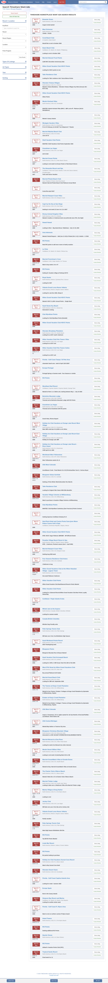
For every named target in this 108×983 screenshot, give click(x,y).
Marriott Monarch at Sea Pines (52, 739)
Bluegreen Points (48, 649)
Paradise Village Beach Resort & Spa (54, 540)
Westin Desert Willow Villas (51, 749)
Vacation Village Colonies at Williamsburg (56, 495)
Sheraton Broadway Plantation (52, 331)
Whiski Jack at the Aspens (51, 609)
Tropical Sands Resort (49, 952)
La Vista (45, 249)
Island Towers (47, 918)
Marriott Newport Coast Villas (52, 196)
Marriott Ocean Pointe (49, 158)
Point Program (7, 51)
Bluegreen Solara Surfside (51, 475)
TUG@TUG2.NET (54, 975)
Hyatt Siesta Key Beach (50, 306)
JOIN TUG (11, 980)
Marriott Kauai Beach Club (51, 677)
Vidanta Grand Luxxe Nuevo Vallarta (54, 287)
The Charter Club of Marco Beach (53, 771)
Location (5, 44)
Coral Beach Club (48, 38)
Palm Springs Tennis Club (51, 629)
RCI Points (46, 241)
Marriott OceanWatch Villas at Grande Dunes (57, 759)
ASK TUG (54, 980)
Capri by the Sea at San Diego (52, 204)
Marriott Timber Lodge (49, 781)
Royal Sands (46, 277)
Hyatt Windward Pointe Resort (52, 640)
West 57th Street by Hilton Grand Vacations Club (58, 667)
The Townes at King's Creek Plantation (55, 686)
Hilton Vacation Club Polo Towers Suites (56, 348)
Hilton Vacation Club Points (51, 580)
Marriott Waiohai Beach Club (52, 131)
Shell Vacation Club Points (51, 140)
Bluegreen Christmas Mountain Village (55, 731)
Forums (37, 2)
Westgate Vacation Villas (50, 123)
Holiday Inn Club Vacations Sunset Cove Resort (58, 860)
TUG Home (6, 9)
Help (43, 2)
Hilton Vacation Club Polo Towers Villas (55, 339)
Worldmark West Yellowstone (52, 455)
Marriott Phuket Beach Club (51, 179)
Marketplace (27, 2)
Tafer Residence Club (49, 74)
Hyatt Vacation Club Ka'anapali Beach (55, 657)
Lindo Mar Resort (48, 843)
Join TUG (61, 2)
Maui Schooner (47, 29)
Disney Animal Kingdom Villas (52, 214)
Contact (49, 2)
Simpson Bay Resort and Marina (53, 898)
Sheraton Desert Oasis (50, 870)
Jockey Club (46, 801)
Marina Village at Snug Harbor (52, 790)
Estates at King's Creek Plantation (53, 697)
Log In (55, 2)
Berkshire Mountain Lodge (51, 396)
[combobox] (14, 34)
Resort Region (7, 38)
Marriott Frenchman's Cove (51, 259)
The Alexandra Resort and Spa (52, 168)
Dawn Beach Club (48, 48)
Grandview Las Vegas (49, 148)
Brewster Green (47, 19)
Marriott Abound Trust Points (52, 58)
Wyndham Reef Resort (50, 386)
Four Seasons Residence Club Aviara (54, 559)
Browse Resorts (16, 9)
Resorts (13, 2)
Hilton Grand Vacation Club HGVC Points (56, 66)
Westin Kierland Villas (49, 101)
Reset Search (14, 13)
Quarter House (47, 935)
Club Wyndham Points (49, 314)
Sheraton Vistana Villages (51, 83)
